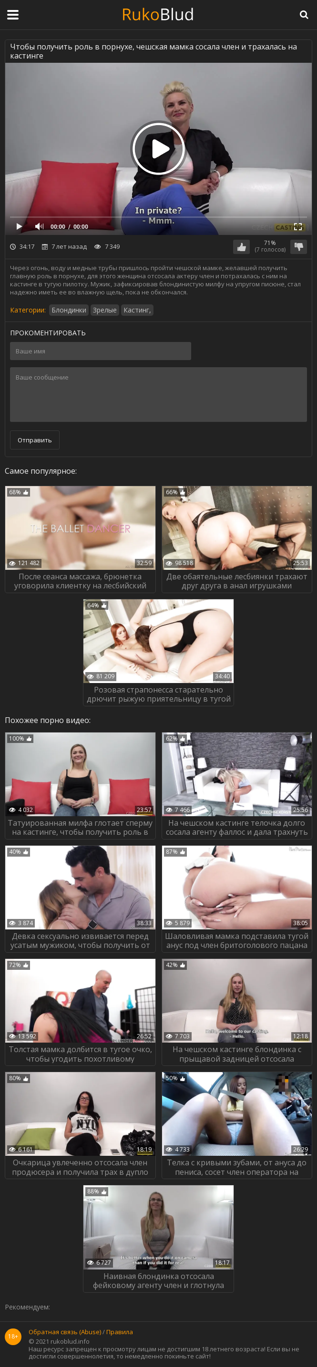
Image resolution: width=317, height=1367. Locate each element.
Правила (119, 1332)
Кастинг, (137, 309)
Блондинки (68, 309)
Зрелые (105, 309)
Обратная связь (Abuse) (65, 1332)
